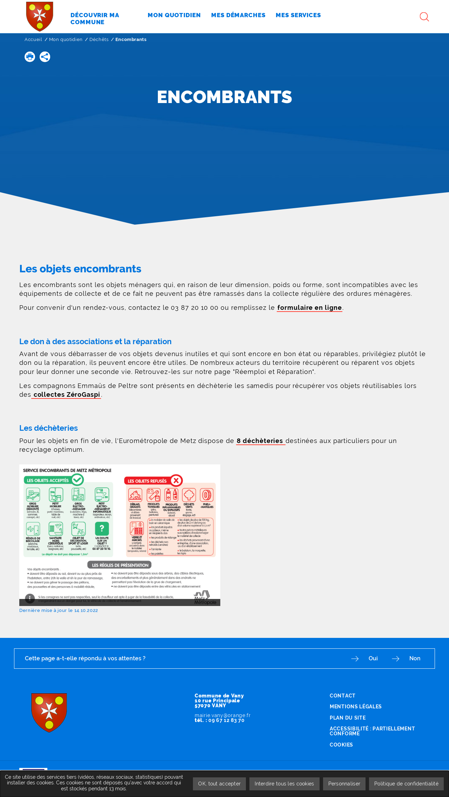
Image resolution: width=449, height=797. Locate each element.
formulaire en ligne (309, 307)
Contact (343, 696)
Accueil (33, 39)
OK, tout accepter (219, 783)
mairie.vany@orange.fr (223, 715)
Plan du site (348, 718)
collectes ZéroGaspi (66, 394)
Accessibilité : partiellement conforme (372, 731)
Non (415, 658)
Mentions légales (356, 706)
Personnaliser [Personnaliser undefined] (344, 783)
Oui (373, 658)
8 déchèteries (261, 440)
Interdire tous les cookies (284, 783)
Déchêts (99, 39)
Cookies (341, 745)
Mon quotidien (66, 39)
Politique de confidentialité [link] (406, 783)
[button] (30, 57)
